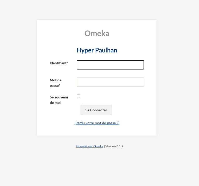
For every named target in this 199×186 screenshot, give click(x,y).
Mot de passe (55, 83)
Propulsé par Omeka (89, 146)
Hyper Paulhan (96, 50)
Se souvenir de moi (59, 100)
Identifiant (58, 63)
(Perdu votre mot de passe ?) (96, 123)
